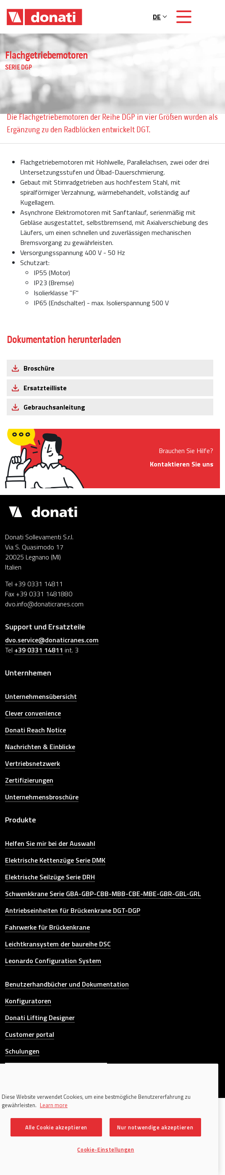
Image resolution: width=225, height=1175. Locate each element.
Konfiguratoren (28, 1001)
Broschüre (39, 368)
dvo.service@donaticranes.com (52, 640)
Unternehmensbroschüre (41, 797)
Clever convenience (33, 713)
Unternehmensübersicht (41, 696)
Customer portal (29, 1034)
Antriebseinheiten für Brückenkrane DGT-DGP (72, 910)
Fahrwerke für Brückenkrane (47, 927)
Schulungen (22, 1051)
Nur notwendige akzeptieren (155, 1127)
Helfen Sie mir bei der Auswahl (50, 843)
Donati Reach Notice (35, 730)
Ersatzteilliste (45, 388)
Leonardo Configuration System (53, 961)
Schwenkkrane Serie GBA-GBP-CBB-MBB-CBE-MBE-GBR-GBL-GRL (103, 894)
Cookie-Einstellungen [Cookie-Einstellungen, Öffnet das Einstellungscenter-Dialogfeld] (105, 1149)
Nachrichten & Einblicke (40, 747)
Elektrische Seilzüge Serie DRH (50, 877)
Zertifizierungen (29, 780)
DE (160, 17)
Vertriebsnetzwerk (32, 763)
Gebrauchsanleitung (54, 407)
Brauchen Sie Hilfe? (181, 457)
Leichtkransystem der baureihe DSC (58, 944)
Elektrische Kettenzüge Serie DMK (55, 860)
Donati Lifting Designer (40, 1018)
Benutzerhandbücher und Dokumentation (67, 984)
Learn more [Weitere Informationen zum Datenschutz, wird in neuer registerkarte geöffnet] (54, 1105)
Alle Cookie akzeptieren (56, 1127)
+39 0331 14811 (38, 650)
